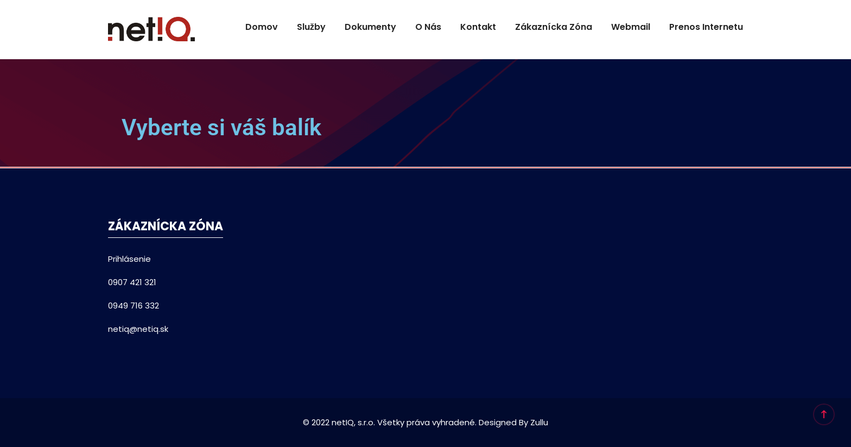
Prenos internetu (706, 27)
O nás (428, 27)
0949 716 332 (133, 305)
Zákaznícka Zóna (553, 27)
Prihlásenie (129, 259)
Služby (311, 27)
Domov (261, 27)
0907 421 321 (132, 282)
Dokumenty (370, 27)
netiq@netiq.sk (138, 329)
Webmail (630, 27)
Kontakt (478, 27)
